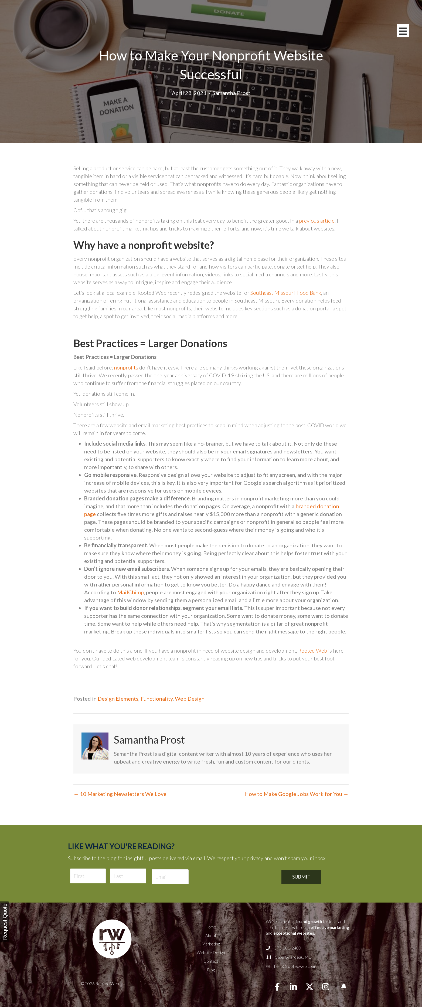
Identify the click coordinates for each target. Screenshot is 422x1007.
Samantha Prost (231, 93)
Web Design (190, 698)
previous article (317, 220)
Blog (211, 969)
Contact (210, 961)
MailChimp (130, 592)
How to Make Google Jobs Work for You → (296, 794)
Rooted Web (312, 650)
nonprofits (126, 367)
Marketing (211, 943)
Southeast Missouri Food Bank (285, 292)
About (210, 935)
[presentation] (235, 876)
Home (211, 926)
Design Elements (118, 698)
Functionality (157, 698)
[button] (277, 987)
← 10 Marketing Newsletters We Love (119, 794)
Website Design (211, 952)
